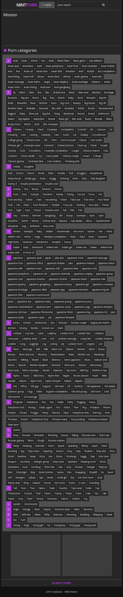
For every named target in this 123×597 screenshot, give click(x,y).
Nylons (23, 380)
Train (88, 493)
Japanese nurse (62, 306)
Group (69, 215)
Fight (18, 210)
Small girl (62, 477)
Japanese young (62, 301)
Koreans (62, 322)
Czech (66, 134)
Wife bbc (26, 514)
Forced (81, 194)
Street (50, 477)
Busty (88, 118)
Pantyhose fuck (16, 407)
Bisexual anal (106, 108)
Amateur (70, 71)
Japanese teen (34, 268)
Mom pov (69, 365)
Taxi (97, 488)
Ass (43, 60)
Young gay (74, 525)
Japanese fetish (65, 312)
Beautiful (22, 103)
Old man (59, 386)
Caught (75, 150)
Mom (16, 349)
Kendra (34, 328)
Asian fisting (30, 87)
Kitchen (12, 328)
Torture (28, 493)
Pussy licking (77, 419)
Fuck (10, 204)
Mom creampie (30, 370)
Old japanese (94, 386)
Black (72, 92)
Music (87, 359)
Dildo (51, 173)
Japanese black (79, 279)
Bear (33, 103)
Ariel (81, 71)
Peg (84, 407)
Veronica (88, 509)
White (38, 514)
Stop (99, 477)
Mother (81, 349)
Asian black (54, 76)
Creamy (12, 150)
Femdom (47, 194)
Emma (58, 189)
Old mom (96, 391)
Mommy (42, 354)
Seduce (36, 482)
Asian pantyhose (54, 65)
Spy (22, 451)
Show (103, 461)
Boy (52, 97)
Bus (40, 92)
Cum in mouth (68, 140)
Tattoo (64, 498)
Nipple (66, 375)
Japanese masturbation (20, 306)
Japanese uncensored (37, 294)
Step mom (33, 451)
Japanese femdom (78, 289)
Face (27, 210)
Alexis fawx (63, 60)
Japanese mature (85, 263)
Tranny (58, 493)
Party (70, 402)
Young (16, 525)
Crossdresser (99, 134)
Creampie (52, 129)
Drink (75, 178)
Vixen (37, 509)
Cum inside (96, 140)
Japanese (18, 257)
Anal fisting (14, 76)
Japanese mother (58, 279)
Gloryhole (13, 226)
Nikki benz (38, 375)
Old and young (79, 391)
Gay (15, 215)
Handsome (42, 241)
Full (64, 210)
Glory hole (48, 226)
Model (35, 359)
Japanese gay (58, 289)
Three (68, 493)
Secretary (25, 461)
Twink (11, 498)
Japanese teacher (36, 279)
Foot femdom (40, 204)
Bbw (31, 92)
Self (10, 477)
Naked (67, 380)
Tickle (88, 488)
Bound (80, 113)
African (67, 76)
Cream (86, 155)
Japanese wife (15, 268)
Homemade (63, 231)
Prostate (12, 419)
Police (67, 407)
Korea (16, 322)
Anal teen (45, 87)
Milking (24, 359)
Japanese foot (15, 263)
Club (105, 150)
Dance (30, 173)
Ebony (35, 189)
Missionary (96, 365)
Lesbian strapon (103, 338)
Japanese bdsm (106, 263)
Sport (110, 472)
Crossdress (35, 150)
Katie (60, 328)
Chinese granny (16, 161)
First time (89, 199)
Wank (109, 514)
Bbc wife (56, 108)
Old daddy (109, 386)
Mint (26, 5)
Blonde (98, 118)
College (97, 155)
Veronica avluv (62, 509)
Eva (26, 189)
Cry (40, 155)
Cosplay (29, 129)
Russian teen (89, 435)
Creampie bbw (35, 161)
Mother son (84, 354)
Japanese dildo (39, 289)
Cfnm (54, 140)
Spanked (72, 461)
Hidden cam (14, 236)
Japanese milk (97, 279)
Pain (76, 407)
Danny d (12, 183)
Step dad (101, 451)
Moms (11, 365)
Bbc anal (76, 118)
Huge (37, 236)
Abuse (40, 76)
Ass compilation (106, 71)
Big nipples (24, 118)
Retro (31, 440)
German (36, 215)
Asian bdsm (34, 81)
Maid (71, 354)
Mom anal (13, 370)
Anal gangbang (62, 87)
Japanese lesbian (56, 263)
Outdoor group (16, 391)
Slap (92, 456)
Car (75, 134)
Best (37, 124)
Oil (68, 386)
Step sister (58, 461)
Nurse (26, 375)
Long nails (85, 338)
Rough (40, 440)
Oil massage (30, 396)
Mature (70, 349)
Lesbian (17, 333)
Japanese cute (15, 279)
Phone (106, 407)
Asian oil (28, 71)
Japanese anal (34, 257)
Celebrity (45, 134)
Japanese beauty (63, 284)
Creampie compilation (56, 150)
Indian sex (81, 247)
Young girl (38, 525)
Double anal (51, 183)
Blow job (34, 113)
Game (24, 220)
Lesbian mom (75, 343)
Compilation (67, 129)
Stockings (71, 456)
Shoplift (93, 472)
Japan (48, 257)
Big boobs (89, 103)
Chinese (17, 129)
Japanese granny (17, 284)
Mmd (91, 349)
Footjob (34, 194)
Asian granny (81, 76)
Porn (107, 412)
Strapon (12, 461)
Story (42, 456)
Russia (64, 435)
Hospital (56, 241)
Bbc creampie (50, 124)
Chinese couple (71, 155)
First (10, 210)
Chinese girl (14, 145)
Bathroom (103, 113)
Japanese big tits (101, 289)
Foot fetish (103, 199)
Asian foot (72, 65)
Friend (105, 204)
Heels (73, 236)
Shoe (112, 451)
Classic (83, 140)
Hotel (109, 231)
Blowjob (90, 97)
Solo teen (103, 456)
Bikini (109, 118)
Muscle (22, 365)
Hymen (91, 231)
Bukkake (30, 108)
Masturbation (57, 354)
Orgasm (46, 386)
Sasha (60, 472)
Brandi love (59, 92)
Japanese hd (100, 312)
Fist (100, 194)
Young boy (59, 525)
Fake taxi (75, 199)
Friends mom (52, 210)
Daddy (16, 166)
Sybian (32, 477)
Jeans (11, 301)
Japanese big (83, 312)
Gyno (92, 215)
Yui (48, 525)
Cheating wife (72, 161)
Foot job (68, 204)
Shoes (59, 456)
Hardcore (28, 241)
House (67, 241)
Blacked (96, 92)
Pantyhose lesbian (98, 419)
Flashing (80, 204)
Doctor (20, 173)
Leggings (34, 343)
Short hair (49, 466)
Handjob (28, 231)
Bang (57, 113)
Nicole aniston (81, 375)
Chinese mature (91, 150)
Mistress (56, 359)
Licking (53, 343)
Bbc (47, 92)
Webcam (58, 514)
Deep (42, 178)
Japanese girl (82, 284)
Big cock (64, 103)
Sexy (68, 466)
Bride (10, 103)
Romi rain (104, 435)
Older (39, 391)
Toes (20, 498)
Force (91, 194)
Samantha (13, 466)
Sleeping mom (88, 461)
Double (61, 173)
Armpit (90, 71)
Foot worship (15, 199)
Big (44, 97)
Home (27, 236)
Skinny (84, 445)
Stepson (103, 466)
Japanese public (16, 317)
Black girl (63, 118)
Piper (66, 412)
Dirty (84, 178)
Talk (104, 493)
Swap (33, 456)
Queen (16, 429)
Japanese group (104, 273)
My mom (71, 370)
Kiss (52, 322)
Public (60, 402)
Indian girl (67, 247)
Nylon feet (53, 375)
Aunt (39, 65)
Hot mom (78, 231)
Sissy (69, 451)
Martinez (58, 370)
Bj (14, 92)
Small (11, 456)
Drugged (81, 173)
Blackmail (68, 113)
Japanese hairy (43, 301)
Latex (41, 333)
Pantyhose (32, 402)
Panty (45, 412)
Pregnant (18, 402)
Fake (38, 199)
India (25, 247)
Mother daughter (39, 365)
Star (60, 466)
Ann (18, 71)
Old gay (35, 386)
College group (15, 140)
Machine (12, 359)
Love (43, 338)
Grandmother (103, 220)
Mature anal (100, 359)
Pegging (81, 402)
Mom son (57, 349)
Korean (27, 322)
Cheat (93, 145)
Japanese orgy (82, 306)
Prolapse (94, 407)
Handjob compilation (55, 236)
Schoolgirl (21, 472)
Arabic (107, 81)
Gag (24, 226)
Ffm (80, 210)
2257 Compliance (54, 591)
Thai (32, 488)
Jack (113, 312)
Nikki (104, 375)
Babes (11, 118)
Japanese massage (97, 257)
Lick (52, 338)
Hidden (49, 231)
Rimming (52, 435)
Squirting (47, 451)
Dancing (64, 178)
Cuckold (82, 129)
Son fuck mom (86, 477)
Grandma (13, 220)
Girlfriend (34, 226)
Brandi (51, 118)
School (59, 451)
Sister (51, 445)
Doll (71, 173)
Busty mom (14, 124)
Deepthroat (96, 173)
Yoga (26, 525)
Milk (46, 349)
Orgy (30, 391)
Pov (58, 407)
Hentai (16, 231)
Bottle (81, 108)
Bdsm (22, 92)
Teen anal (76, 488)
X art (22, 519)
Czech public (52, 155)
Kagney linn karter (100, 322)
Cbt (91, 129)
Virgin (16, 509)
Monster (56, 365)
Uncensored (30, 504)
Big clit (102, 103)
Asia (10, 71)
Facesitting (51, 199)
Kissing (23, 328)
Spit (41, 477)
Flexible (56, 204)
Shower (79, 466)
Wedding (84, 514)
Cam (56, 134)
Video (77, 509)
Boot (80, 97)
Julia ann (59, 257)
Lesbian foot (67, 333)
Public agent (45, 407)
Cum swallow (54, 161)
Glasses (63, 220)
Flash (26, 204)
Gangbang (49, 215)
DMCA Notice (71, 591)
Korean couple (79, 322)
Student (88, 451)
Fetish (63, 199)
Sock (25, 466)
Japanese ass (24, 301)
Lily (62, 343)
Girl (61, 215)
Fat (18, 204)
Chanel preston (65, 145)
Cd (110, 129)
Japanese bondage (18, 289)
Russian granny (16, 440)
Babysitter (39, 118)
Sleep (16, 445)
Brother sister (15, 108)
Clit (45, 140)
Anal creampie (89, 65)
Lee (100, 343)
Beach (61, 97)
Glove (89, 220)
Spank (61, 445)
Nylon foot (36, 380)
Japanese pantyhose (19, 273)
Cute (23, 134)
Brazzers (12, 97)
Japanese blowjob (64, 317)
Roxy (15, 435)
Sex (50, 456)
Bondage (109, 92)
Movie (101, 349)
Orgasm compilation (57, 391)
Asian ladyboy (60, 81)
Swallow (21, 456)
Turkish (76, 498)
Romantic (39, 435)
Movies (82, 365)
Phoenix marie (59, 419)
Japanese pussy (83, 301)
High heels (13, 241)
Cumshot (49, 145)
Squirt (95, 445)
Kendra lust (41, 322)
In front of (28, 252)
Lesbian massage (67, 338)
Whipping (98, 514)
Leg (44, 343)
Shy (72, 477)
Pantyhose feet (81, 412)
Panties (12, 412)
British (27, 124)
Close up (82, 145)
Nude (95, 375)
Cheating (12, 134)
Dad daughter (97, 178)
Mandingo (99, 354)
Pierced (56, 412)
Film (72, 210)
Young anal (90, 525)
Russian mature (56, 440)
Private (23, 412)
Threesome (14, 493)
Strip (32, 472)
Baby (71, 97)
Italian (93, 247)
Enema (17, 189)
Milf (38, 349)
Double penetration (30, 183)
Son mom (59, 482)
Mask (45, 359)
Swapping (80, 472)
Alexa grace (79, 60)
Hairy (39, 231)
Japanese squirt (36, 317)
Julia (70, 263)
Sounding (94, 482)
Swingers (20, 477)
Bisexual (43, 108)
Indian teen (52, 247)
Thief (29, 498)
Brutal (91, 113)
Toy (85, 498)
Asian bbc (97, 76)
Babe (22, 113)
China (40, 129)
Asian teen (42, 71)
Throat (39, 498)
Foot (15, 194)
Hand (91, 236)
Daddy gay (30, 178)
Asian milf (28, 76)
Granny (25, 215)
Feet (24, 194)
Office (23, 386)
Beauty (77, 103)
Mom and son (26, 354)
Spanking (73, 445)
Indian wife (13, 252)
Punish (24, 419)
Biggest (12, 113)
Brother (43, 103)
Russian (26, 435)
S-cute (82, 482)
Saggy (83, 456)
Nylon (16, 375)
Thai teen (52, 498)
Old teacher (14, 396)
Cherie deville (28, 155)
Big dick (46, 113)
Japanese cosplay (83, 273)
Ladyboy (51, 333)
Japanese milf (52, 268)
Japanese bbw (70, 268)
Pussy (92, 402)
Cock (22, 150)
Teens (47, 493)
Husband (102, 236)
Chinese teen (33, 140)
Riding (75, 435)
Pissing (32, 407)
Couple (104, 145)
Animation (27, 65)
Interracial (37, 247)
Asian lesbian (108, 65)
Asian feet (56, 71)
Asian (24, 60)
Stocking (12, 451)
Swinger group (41, 461)
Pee (52, 402)
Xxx (15, 519)
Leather (12, 343)
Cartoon (101, 129)
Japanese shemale (60, 273)
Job (50, 317)
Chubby (84, 134)
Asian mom (14, 87)
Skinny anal (14, 482)
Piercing (97, 412)
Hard (82, 236)
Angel (47, 81)
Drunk (41, 173)
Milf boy (84, 370)
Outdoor (78, 386)
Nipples (79, 380)
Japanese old (40, 273)
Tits (96, 493)
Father (29, 199)
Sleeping (27, 445)
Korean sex (48, 328)
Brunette (69, 108)
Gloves (35, 220)
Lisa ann (29, 333)
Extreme (46, 189)
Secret (47, 482)
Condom (12, 155)
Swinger (91, 466)
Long (22, 343)
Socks (72, 482)
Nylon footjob (53, 380)
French (37, 210)
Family (59, 194)
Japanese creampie (103, 284)
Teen (23, 488)
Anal (15, 60)
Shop (26, 482)
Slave (104, 445)
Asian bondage (80, 81)
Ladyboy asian (29, 338)
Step (78, 451)
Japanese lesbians (103, 306)
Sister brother (46, 472)
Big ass (25, 97)
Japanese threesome (42, 312)
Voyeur (47, 509)
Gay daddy (76, 220)
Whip (47, 514)
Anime (34, 60)
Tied (38, 493)
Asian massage (16, 81)
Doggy (52, 178)
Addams (95, 81)
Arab (51, 60)
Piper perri (13, 424)
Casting (34, 134)
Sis (102, 472)
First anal (93, 204)
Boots (35, 97)
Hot (101, 231)
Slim (69, 472)
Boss (54, 103)
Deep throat (14, 178)
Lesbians (99, 333)
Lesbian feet (84, 333)
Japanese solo (89, 268)
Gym (101, 215)
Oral (106, 391)
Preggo (34, 412)
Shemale (39, 445)
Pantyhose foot (40, 419)
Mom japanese (72, 359)
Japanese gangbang (39, 284)
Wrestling (71, 514)
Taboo (41, 488)
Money (11, 354)
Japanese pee (43, 306)
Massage (27, 349)
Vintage (27, 509)
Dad (10, 173)
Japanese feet (15, 294)
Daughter (29, 166)
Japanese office (35, 263)
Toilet (52, 488)
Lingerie (90, 343)
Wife (15, 514)
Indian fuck (106, 247)
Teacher (63, 488)
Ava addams (95, 60)
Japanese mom (75, 257)
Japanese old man (17, 312)
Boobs (91, 108)
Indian (16, 247)
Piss (44, 402)
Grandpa (81, 215)
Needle (11, 380)
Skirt (10, 472)
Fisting (70, 194)
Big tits (103, 97)
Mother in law (99, 370)
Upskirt (17, 504)
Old (15, 386)
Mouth (46, 370)
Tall (15, 488)
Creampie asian (32, 145)
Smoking (36, 466)
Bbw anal (83, 92)
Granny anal (48, 220)
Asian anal (13, 65)
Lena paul (13, 338)
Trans (78, 493)
